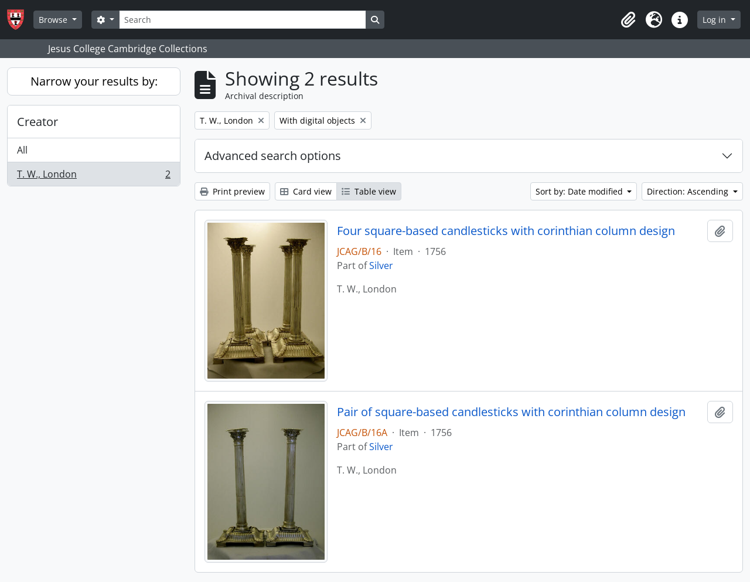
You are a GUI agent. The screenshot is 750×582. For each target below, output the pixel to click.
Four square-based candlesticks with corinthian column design (506, 231)
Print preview (232, 191)
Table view (369, 191)
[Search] (242, 20)
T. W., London (93, 176)
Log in (715, 19)
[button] (628, 20)
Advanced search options (272, 156)
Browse (54, 19)
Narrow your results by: (94, 81)
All (22, 150)
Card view (306, 191)
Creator (37, 122)
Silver (381, 265)
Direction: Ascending (689, 191)
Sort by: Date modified (580, 191)
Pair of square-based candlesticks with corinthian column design (511, 412)
